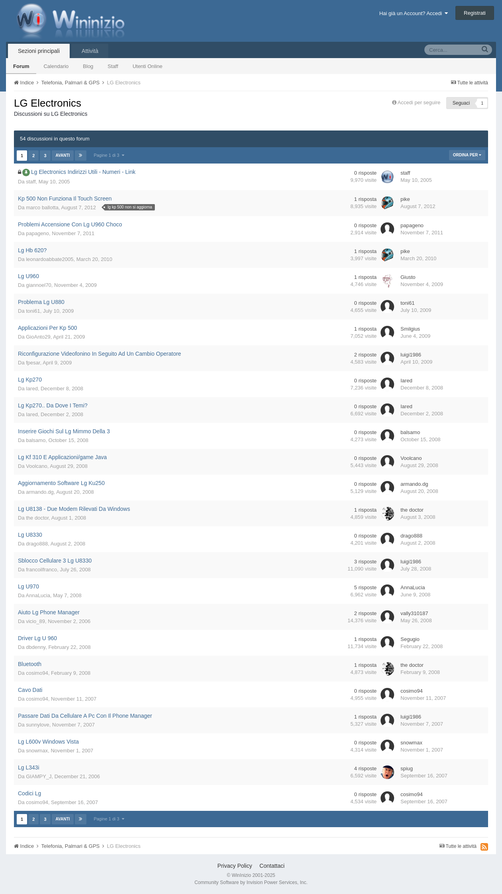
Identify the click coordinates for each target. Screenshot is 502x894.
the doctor (37, 518)
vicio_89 (35, 621)
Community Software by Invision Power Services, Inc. (250, 882)
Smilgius (410, 329)
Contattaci (272, 866)
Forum (21, 66)
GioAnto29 (38, 337)
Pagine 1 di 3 (109, 155)
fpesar (33, 363)
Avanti (63, 155)
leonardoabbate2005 (49, 259)
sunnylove (37, 725)
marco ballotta (42, 207)
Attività (90, 51)
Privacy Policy (234, 866)
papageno (37, 233)
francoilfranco (41, 570)
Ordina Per (467, 155)
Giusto (408, 277)
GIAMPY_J (38, 776)
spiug (406, 768)
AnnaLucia (38, 595)
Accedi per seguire (420, 102)
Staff (112, 66)
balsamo (35, 440)
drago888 (37, 544)
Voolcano (36, 466)
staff (30, 182)
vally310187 (414, 613)
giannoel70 (38, 285)
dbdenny (35, 647)
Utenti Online (147, 66)
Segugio (410, 639)
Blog (88, 66)
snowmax (37, 751)
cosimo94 (37, 673)
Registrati (475, 13)
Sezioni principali (39, 51)
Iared (32, 388)
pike (405, 199)
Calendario (55, 66)
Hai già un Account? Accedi (413, 13)
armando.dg (39, 492)
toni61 (33, 311)
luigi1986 (410, 355)
